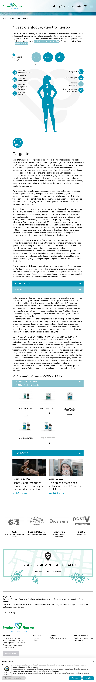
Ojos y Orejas (75, 77)
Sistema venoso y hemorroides (73, 90)
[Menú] (10, 666)
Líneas (35, 640)
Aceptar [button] (88, 678)
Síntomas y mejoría (58, 638)
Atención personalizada (13, 640)
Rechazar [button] (75, 678)
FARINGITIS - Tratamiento (48, 381)
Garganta (76, 71)
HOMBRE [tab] (48, 57)
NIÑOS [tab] (59, 57)
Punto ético (10, 653)
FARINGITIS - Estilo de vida (48, 385)
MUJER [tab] (36, 57)
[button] (93, 661)
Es (60, 5)
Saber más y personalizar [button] (13, 678)
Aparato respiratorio (20, 79)
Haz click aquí (10, 613)
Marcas (36, 638)
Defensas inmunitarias (75, 84)
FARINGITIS (48, 289)
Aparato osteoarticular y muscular (22, 72)
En (68, 5)
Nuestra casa (9, 647)
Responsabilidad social (13, 645)
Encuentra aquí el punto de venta (48, 571)
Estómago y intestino (20, 93)
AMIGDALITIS (48, 283)
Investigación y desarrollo (14, 643)
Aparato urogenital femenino (19, 86)
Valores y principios (11, 638)
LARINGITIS (48, 453)
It (64, 5)
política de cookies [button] (31, 667)
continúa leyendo (20, 493)
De (72, 5)
